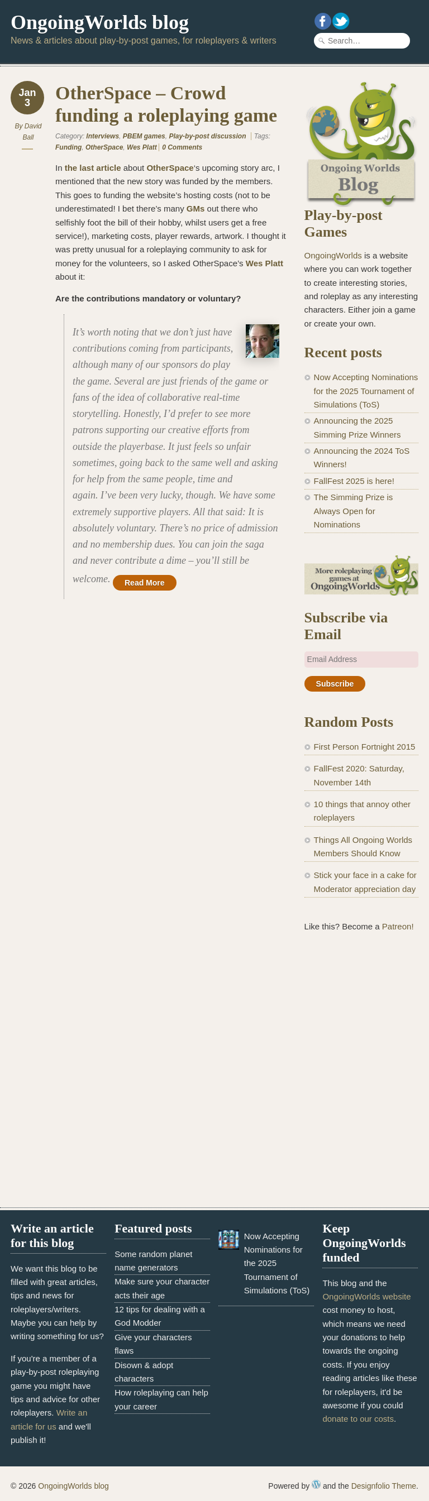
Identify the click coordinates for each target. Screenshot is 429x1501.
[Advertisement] (361, 1015)
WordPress (316, 1484)
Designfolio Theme (383, 1485)
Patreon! (398, 926)
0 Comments (182, 147)
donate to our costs (358, 1418)
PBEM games (144, 136)
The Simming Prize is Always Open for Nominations (353, 510)
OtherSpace (104, 147)
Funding (68, 147)
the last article (93, 167)
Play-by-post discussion (207, 136)
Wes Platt (142, 147)
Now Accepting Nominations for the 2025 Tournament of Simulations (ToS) (366, 390)
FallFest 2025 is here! (354, 481)
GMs (196, 208)
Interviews (102, 136)
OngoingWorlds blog (100, 22)
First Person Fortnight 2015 (365, 746)
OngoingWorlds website (366, 1296)
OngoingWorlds (333, 255)
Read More (145, 582)
